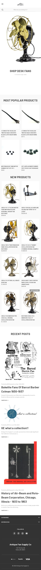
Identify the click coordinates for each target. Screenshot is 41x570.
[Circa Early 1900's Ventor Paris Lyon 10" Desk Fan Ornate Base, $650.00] (30, 266)
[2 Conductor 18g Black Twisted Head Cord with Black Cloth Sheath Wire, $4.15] (30, 117)
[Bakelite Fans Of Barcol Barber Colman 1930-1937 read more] (5, 400)
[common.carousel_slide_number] (20, 45)
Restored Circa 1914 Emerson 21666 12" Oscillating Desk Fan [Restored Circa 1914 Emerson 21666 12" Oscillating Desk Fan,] (28, 318)
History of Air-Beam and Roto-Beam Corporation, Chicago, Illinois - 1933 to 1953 (20, 497)
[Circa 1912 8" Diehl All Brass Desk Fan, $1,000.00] (10, 266)
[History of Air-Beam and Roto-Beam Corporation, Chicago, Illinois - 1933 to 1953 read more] (5, 510)
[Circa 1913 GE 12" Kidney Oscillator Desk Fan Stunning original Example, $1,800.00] (30, 231)
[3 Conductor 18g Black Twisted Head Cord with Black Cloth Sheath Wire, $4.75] (10, 117)
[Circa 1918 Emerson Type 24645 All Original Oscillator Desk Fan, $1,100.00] (10, 302)
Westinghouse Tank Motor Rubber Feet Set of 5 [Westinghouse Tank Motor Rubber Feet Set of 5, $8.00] (9, 167)
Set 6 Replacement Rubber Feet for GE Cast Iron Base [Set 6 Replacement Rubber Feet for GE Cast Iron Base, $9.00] (29, 167)
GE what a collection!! (15, 428)
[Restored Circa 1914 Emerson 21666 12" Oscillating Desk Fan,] (30, 302)
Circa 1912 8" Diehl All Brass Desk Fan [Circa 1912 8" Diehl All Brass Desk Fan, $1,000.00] (10, 281)
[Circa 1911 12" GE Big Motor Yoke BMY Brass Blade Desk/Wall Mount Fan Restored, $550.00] (10, 193)
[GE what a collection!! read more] (5, 437)
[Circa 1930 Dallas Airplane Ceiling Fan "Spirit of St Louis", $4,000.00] (30, 193)
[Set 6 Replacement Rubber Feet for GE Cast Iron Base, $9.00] (30, 152)
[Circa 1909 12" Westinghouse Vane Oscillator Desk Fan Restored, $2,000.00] (10, 231)
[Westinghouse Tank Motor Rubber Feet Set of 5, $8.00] (10, 152)
